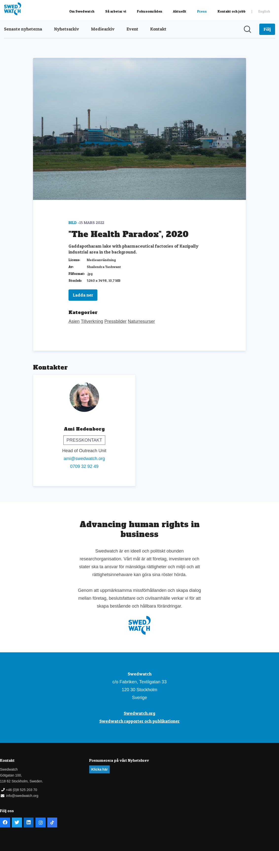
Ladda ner (83, 295)
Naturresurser (141, 321)
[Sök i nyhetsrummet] (247, 29)
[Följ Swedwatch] (267, 29)
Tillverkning (92, 321)
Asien (74, 321)
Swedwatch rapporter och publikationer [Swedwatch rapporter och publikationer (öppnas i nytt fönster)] (139, 721)
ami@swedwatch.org (84, 458)
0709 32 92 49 (84, 466)
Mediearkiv (103, 28)
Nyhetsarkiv (66, 28)
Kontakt (158, 28)
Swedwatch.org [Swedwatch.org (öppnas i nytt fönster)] (139, 713)
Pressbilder (115, 321)
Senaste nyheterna (23, 28)
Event (132, 28)
